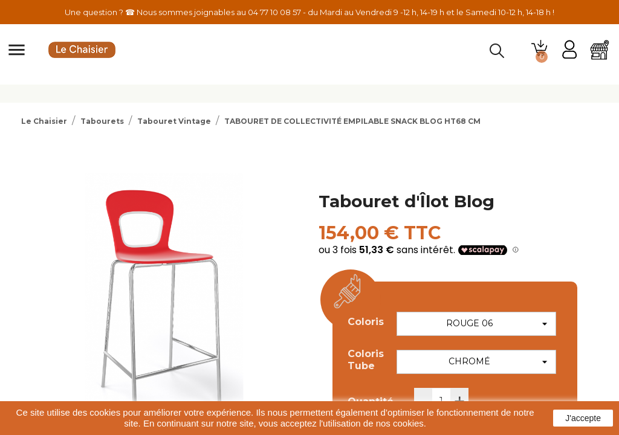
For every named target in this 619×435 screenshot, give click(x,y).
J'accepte (583, 418)
